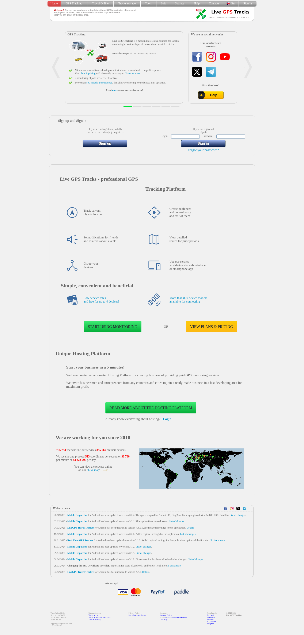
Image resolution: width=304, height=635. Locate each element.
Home (54, 3)
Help (196, 3)
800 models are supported (99, 82)
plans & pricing (88, 73)
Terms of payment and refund (99, 617)
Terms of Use (93, 615)
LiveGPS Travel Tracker (80, 527)
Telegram (210, 624)
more (115, 90)
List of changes (237, 515)
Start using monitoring (112, 327)
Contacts (214, 3)
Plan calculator (132, 73)
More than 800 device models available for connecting (188, 299)
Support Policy (166, 615)
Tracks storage (127, 3)
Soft (163, 3)
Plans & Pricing (94, 619)
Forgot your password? (203, 150)
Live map (93, 470)
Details (190, 527)
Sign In (247, 3)
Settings (180, 3)
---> (105, 470)
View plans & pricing (211, 327)
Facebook (210, 615)
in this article (174, 565)
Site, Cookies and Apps (137, 615)
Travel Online (100, 3)
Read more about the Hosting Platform (151, 408)
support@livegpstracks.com (176, 617)
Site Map (163, 619)
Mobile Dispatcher (77, 515)
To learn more (217, 540)
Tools (148, 3)
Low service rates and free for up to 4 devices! (101, 299)
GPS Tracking (74, 3)
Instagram (211, 617)
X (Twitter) (211, 621)
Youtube (210, 619)
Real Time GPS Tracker (80, 540)
